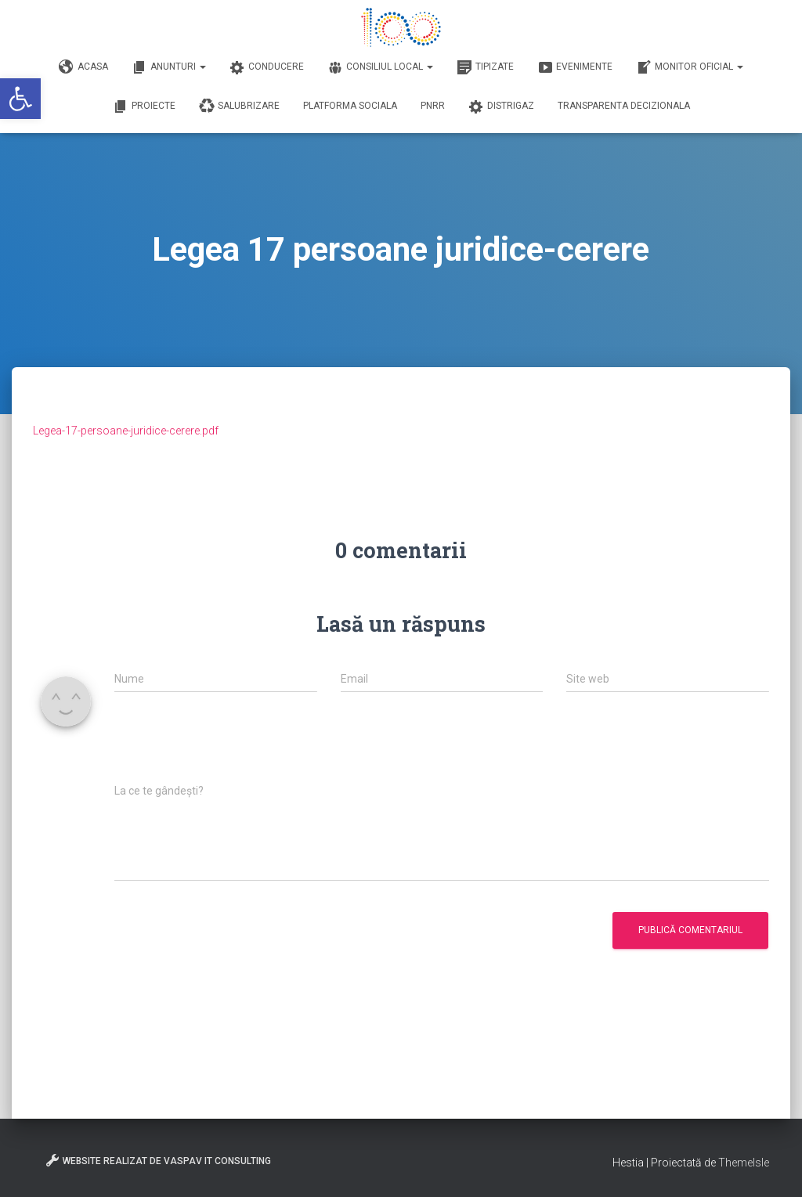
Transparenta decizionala (624, 105)
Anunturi (169, 67)
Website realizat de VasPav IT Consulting (158, 1160)
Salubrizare (239, 106)
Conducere (266, 67)
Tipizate (485, 67)
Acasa (83, 67)
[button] (20, 98)
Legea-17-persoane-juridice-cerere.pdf (126, 430)
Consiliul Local (380, 67)
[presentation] (233, 746)
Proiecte (144, 106)
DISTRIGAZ (501, 106)
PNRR (433, 105)
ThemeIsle (743, 1162)
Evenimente (574, 67)
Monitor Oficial (689, 67)
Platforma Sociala (350, 105)
